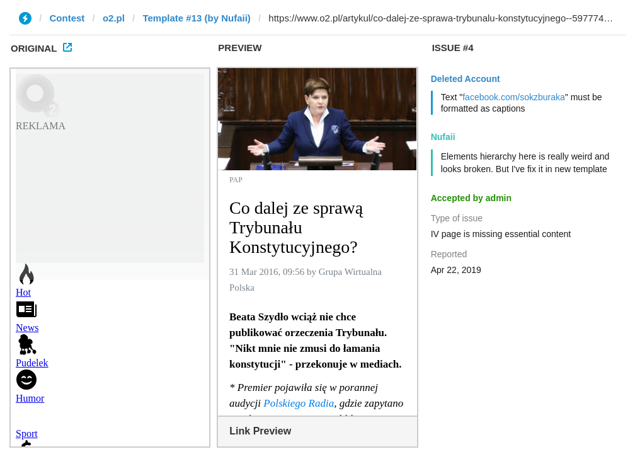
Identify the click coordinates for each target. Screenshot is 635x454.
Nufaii (443, 137)
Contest (67, 18)
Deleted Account (465, 79)
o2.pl (114, 18)
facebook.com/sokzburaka (513, 97)
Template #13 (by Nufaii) (196, 18)
